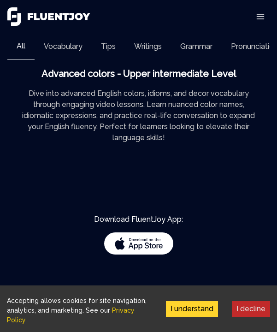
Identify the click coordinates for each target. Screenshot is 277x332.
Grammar (196, 46)
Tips (108, 46)
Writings (148, 46)
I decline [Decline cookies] (250, 308)
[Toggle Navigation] (260, 16)
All (21, 46)
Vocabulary (63, 46)
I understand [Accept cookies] (192, 308)
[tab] (21, 46)
